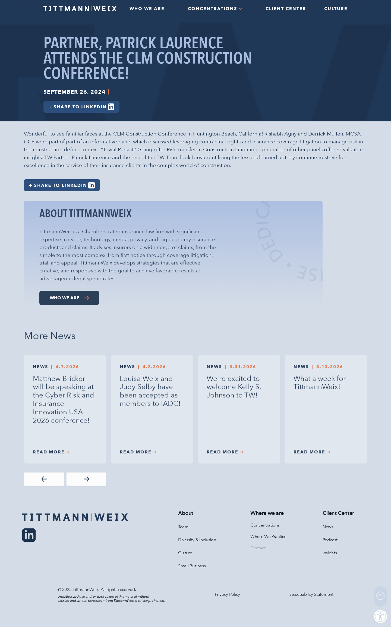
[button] (215, 8)
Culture (185, 552)
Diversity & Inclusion (197, 539)
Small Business (192, 565)
